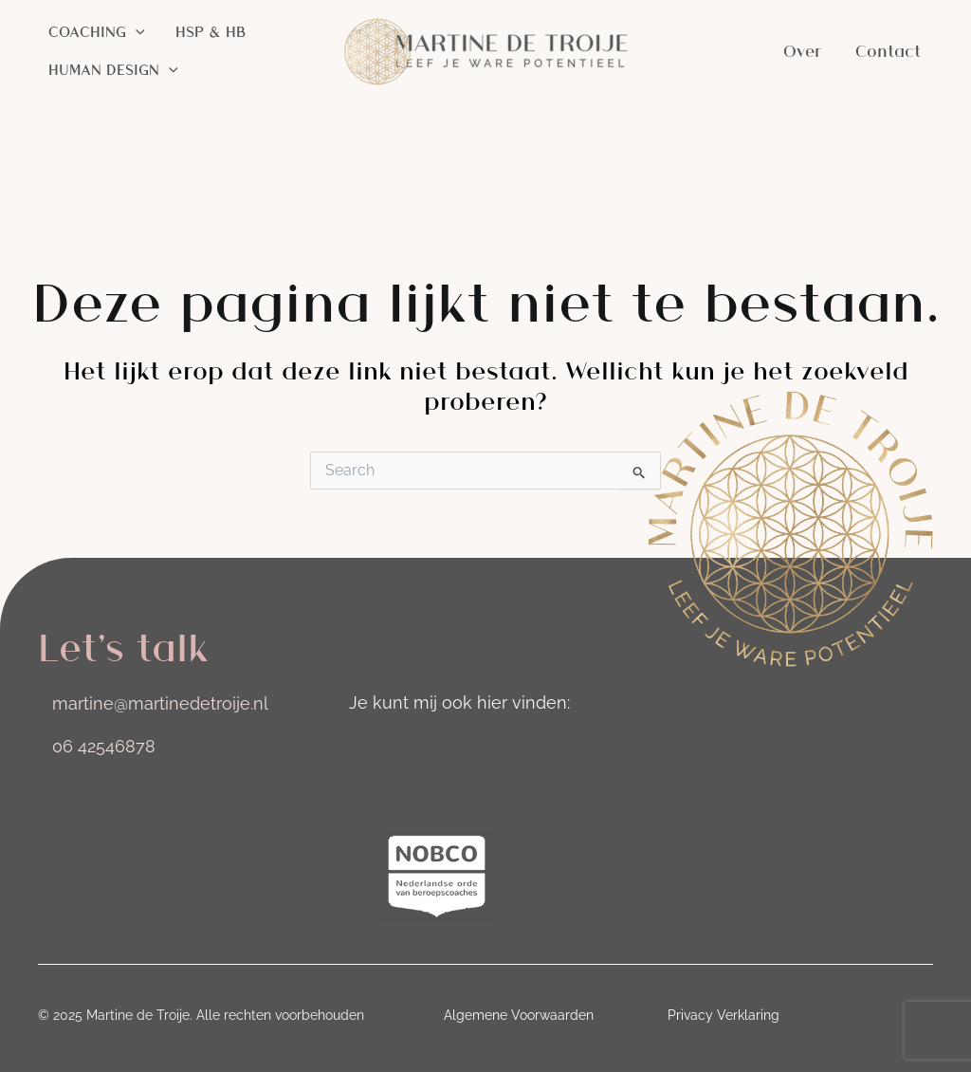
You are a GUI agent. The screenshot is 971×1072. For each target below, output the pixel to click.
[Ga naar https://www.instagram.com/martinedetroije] (364, 750)
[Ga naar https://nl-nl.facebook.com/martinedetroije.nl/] (470, 750)
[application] (135, 32)
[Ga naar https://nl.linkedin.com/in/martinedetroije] (417, 750)
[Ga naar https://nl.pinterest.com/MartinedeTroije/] (523, 750)
